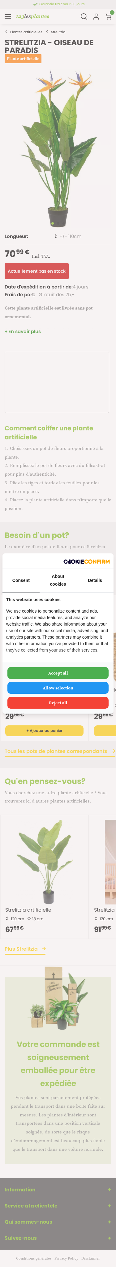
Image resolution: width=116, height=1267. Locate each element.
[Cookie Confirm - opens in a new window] (86, 561)
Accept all (58, 673)
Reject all (58, 703)
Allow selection (58, 688)
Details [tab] (95, 580)
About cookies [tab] (58, 580)
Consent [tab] (21, 580)
